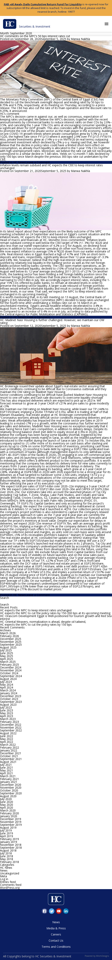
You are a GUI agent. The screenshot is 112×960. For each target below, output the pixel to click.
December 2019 (10, 819)
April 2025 (6, 659)
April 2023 (6, 716)
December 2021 (10, 753)
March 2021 (8, 776)
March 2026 (8, 633)
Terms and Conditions (56, 947)
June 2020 (6, 802)
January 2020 (8, 816)
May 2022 (6, 739)
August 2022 (8, 733)
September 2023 (11, 702)
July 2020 (6, 799)
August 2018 (8, 850)
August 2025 (8, 647)
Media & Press (56, 928)
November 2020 (10, 787)
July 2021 (6, 765)
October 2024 (9, 673)
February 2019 (9, 839)
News (4, 870)
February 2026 (9, 636)
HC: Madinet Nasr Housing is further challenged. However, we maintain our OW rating (52, 321)
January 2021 (8, 782)
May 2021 (6, 770)
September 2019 (11, 825)
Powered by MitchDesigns (97, 955)
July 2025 (6, 650)
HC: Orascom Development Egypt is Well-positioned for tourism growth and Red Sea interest (56, 617)
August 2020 (8, 796)
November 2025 (10, 642)
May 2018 (6, 859)
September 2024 (11, 676)
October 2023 (9, 699)
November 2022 (10, 727)
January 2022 (8, 750)
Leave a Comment (37, 162)
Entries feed (8, 882)
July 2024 (6, 682)
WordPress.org (10, 888)
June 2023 (6, 710)
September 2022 (11, 730)
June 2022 (6, 736)
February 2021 (9, 779)
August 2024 (8, 679)
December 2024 (10, 667)
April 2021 (6, 773)
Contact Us (56, 940)
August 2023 (8, 705)
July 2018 (6, 853)
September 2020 (11, 793)
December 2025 (10, 639)
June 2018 (6, 856)
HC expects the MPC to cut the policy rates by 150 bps (36, 624)
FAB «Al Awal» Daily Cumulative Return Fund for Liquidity (43, 4)
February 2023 (9, 722)
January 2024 (8, 693)
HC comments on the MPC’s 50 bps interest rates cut (35, 36)
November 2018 (10, 845)
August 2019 (8, 827)
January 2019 (8, 842)
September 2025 (11, 644)
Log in (4, 879)
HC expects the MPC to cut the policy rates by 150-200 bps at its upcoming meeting (55, 613)
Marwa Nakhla (80, 39)
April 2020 (6, 807)
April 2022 (6, 742)
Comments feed (10, 885)
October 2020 (9, 790)
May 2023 (6, 713)
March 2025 (8, 662)
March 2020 (8, 810)
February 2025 (9, 664)
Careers (56, 934)
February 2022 (9, 747)
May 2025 (6, 656)
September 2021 (11, 759)
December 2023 (10, 696)
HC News (19, 162)
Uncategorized (9, 873)
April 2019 (6, 836)
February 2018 (9, 862)
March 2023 (8, 719)
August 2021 (8, 762)
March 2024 (8, 690)
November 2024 (10, 670)
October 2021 (9, 756)
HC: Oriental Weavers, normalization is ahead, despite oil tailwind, (43, 622)
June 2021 (6, 767)
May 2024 (6, 685)
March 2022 (8, 745)
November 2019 (10, 822)
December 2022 (10, 725)
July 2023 (6, 707)
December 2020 (10, 785)
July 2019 (6, 830)
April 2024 (6, 687)
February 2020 (9, 813)
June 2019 (6, 833)
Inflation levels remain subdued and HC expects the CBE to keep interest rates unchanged (51, 166)
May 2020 (6, 805)
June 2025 (6, 653)
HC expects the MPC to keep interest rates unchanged (35, 610)
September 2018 (11, 847)
